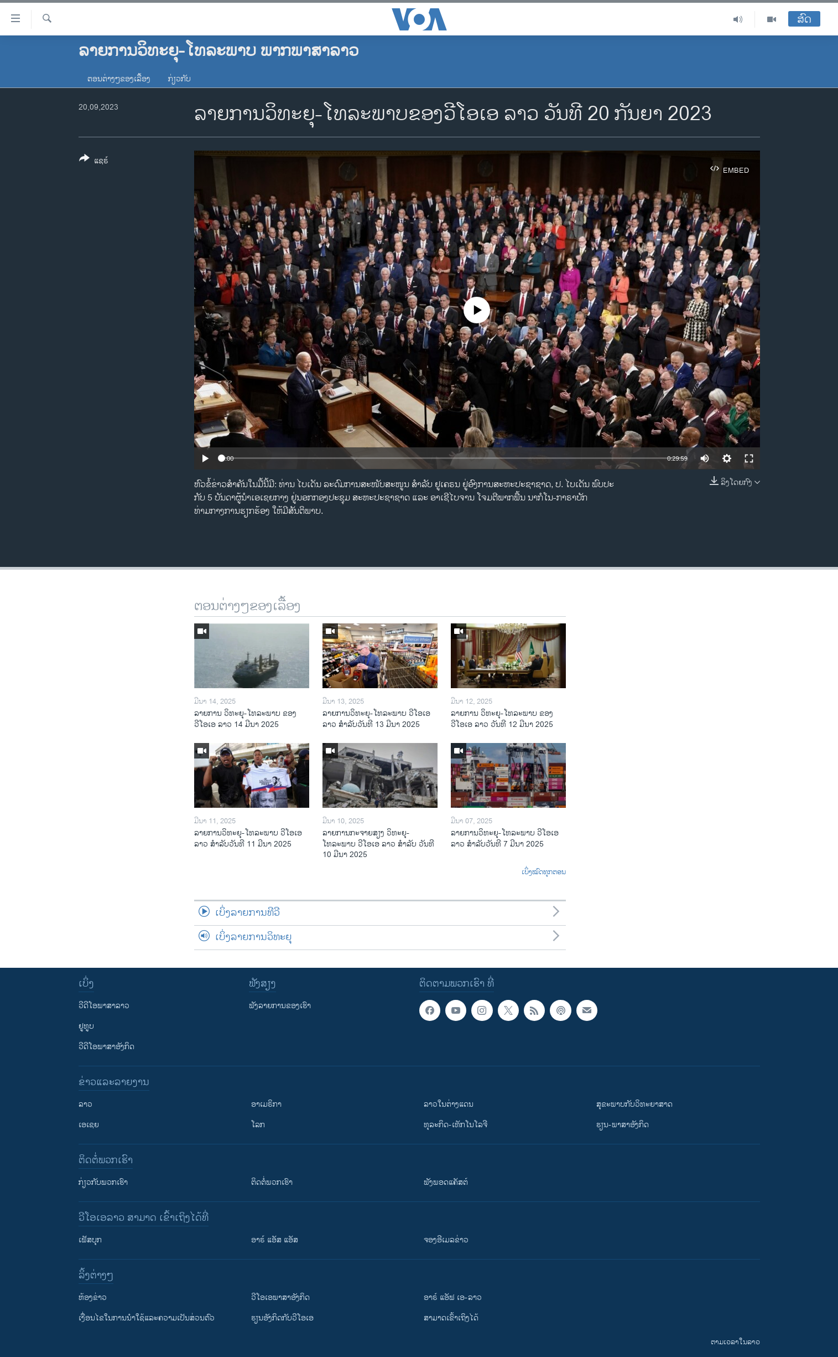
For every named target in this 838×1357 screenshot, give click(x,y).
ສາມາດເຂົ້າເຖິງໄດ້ (451, 1318)
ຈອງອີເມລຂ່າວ (446, 1240)
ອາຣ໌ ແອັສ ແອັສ (274, 1240)
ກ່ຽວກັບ (179, 79)
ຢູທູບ (86, 1026)
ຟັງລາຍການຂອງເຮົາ (280, 1006)
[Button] (93, 162)
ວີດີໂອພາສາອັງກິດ (106, 1046)
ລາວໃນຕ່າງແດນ (448, 1104)
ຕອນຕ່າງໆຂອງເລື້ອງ (118, 79)
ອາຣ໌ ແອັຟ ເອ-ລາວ (453, 1297)
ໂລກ (258, 1125)
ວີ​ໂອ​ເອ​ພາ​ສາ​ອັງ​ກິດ (280, 1297)
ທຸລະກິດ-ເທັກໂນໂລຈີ (455, 1125)
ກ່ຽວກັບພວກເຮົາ (103, 1182)
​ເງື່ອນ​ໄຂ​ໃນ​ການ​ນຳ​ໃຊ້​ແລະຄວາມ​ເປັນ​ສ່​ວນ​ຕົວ (147, 1318)
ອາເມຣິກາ (266, 1104)
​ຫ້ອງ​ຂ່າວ (93, 1297)
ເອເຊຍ (89, 1125)
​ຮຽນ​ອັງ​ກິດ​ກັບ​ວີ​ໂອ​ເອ (282, 1318)
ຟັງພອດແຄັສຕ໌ (446, 1182)
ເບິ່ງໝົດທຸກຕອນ (544, 872)
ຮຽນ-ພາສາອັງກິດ (622, 1125)
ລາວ (85, 1104)
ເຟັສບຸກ (90, 1240)
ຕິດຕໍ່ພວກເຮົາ (272, 1182)
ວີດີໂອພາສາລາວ (104, 1006)
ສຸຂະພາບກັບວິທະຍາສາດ (634, 1104)
